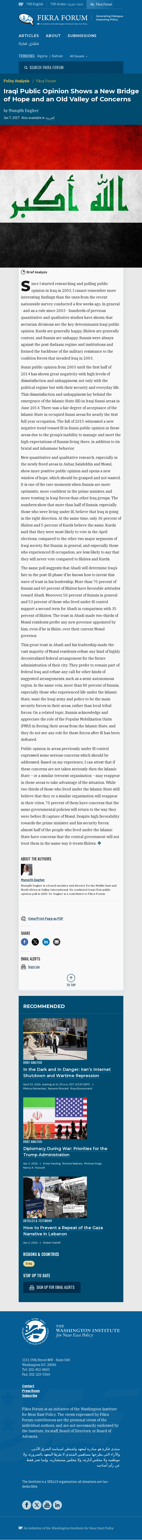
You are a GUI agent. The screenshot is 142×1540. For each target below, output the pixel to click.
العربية (50, 118)
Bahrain (57, 56)
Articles (29, 36)
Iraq (28, 1263)
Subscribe (29, 1396)
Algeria (42, 56)
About (53, 36)
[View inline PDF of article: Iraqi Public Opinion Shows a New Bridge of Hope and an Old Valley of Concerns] (71, 918)
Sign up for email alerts (51, 1287)
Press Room (31, 1391)
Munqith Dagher (24, 110)
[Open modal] (43, 67)
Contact (28, 1386)
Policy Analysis (17, 81)
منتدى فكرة (29, 43)
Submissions (82, 36)
